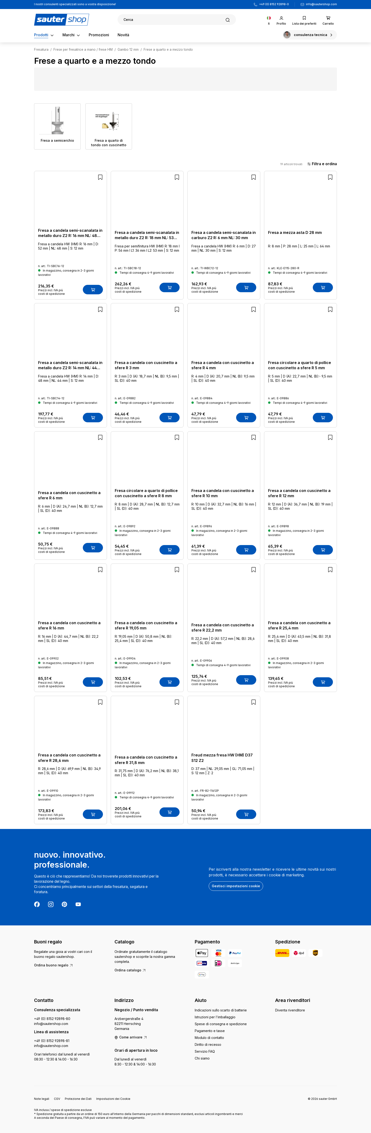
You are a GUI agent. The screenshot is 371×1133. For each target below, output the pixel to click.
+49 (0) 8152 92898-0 (274, 4)
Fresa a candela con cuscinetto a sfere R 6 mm (69, 495)
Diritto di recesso (208, 1044)
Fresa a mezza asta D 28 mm (295, 232)
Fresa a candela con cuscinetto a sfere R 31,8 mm (146, 760)
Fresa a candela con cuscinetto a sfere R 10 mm (222, 493)
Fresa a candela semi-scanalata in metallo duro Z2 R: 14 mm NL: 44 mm (70, 365)
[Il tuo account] (281, 19)
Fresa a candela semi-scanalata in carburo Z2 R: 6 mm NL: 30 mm (223, 235)
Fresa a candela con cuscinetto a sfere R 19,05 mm (146, 625)
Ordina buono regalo (53, 965)
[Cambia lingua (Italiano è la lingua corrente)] (269, 19)
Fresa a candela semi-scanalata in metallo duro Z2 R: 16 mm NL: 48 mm (70, 233)
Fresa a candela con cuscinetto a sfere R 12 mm (299, 493)
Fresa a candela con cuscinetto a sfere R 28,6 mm (69, 758)
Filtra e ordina (322, 164)
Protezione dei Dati (78, 1099)
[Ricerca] (177, 19)
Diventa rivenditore (290, 1010)
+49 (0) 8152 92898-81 (51, 1041)
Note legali (41, 1099)
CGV (57, 1099)
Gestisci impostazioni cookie (236, 886)
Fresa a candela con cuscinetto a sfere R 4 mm (222, 365)
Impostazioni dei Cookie (113, 1099)
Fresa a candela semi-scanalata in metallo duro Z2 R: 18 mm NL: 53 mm (147, 235)
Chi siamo (202, 1058)
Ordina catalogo (130, 970)
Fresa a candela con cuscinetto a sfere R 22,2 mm (222, 627)
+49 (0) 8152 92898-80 (52, 1019)
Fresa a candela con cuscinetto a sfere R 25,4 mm (299, 625)
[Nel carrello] (93, 289)
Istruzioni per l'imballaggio (215, 1017)
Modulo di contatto (209, 1038)
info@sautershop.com (321, 4)
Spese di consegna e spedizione (221, 1024)
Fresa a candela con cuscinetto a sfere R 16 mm (69, 625)
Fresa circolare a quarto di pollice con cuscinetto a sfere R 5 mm (299, 365)
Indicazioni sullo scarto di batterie (221, 1010)
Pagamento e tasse (210, 1031)
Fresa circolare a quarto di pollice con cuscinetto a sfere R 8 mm (146, 493)
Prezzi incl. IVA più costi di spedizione (51, 292)
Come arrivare (131, 1037)
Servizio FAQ (205, 1051)
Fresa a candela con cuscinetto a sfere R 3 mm (146, 365)
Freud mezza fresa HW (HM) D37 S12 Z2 (222, 758)
